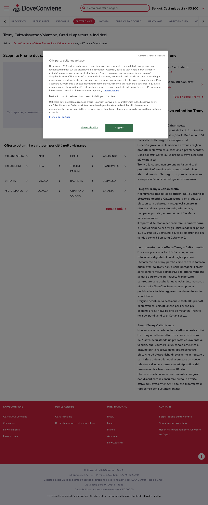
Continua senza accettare (151, 55)
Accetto (119, 127)
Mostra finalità (89, 127)
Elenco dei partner (59, 117)
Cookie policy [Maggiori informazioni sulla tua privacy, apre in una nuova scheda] (111, 90)
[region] (105, 94)
